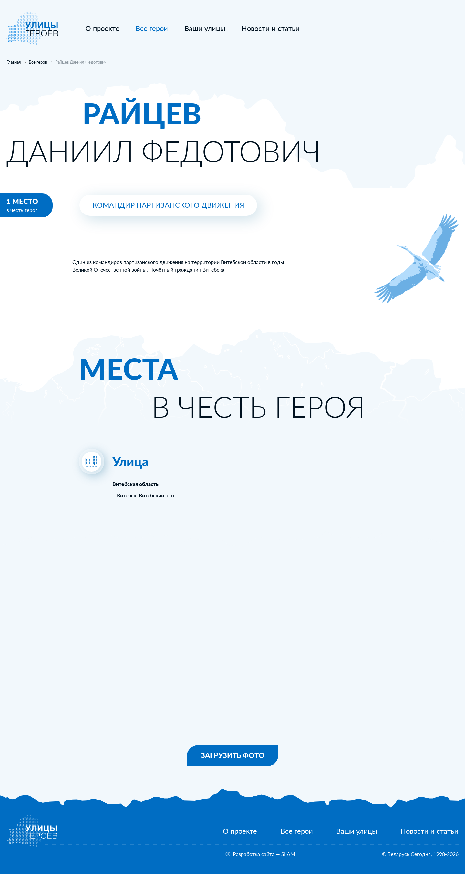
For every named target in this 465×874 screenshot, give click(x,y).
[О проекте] (102, 28)
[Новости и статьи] (271, 28)
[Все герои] (297, 831)
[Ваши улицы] (204, 28)
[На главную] (32, 43)
